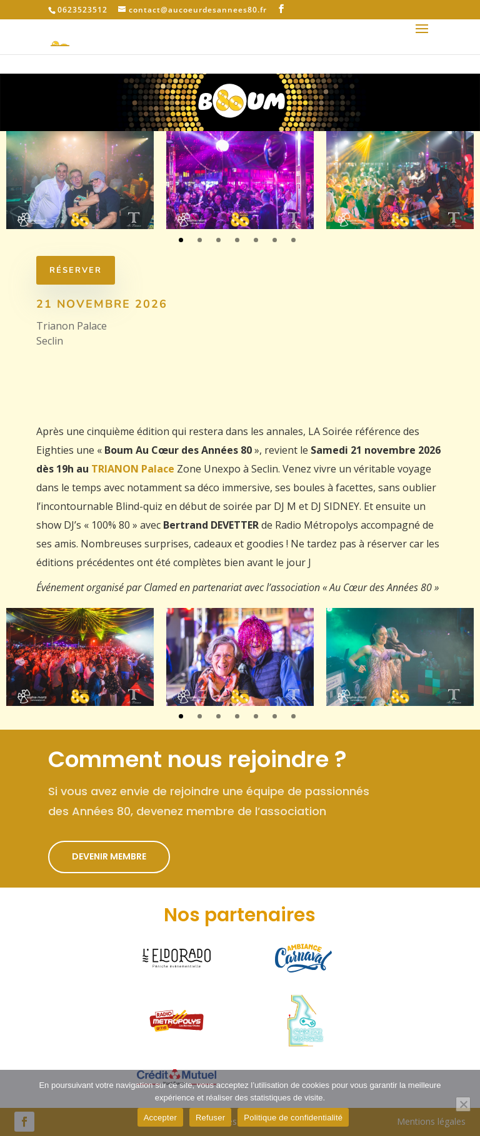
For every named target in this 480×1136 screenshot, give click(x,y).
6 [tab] (274, 240)
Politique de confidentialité (293, 1117)
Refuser (210, 1117)
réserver (69, 270)
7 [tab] (293, 240)
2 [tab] (200, 240)
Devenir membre (109, 856)
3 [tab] (218, 240)
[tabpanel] (80, 180)
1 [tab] (181, 240)
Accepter (160, 1117)
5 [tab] (256, 240)
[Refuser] (463, 1104)
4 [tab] (237, 240)
